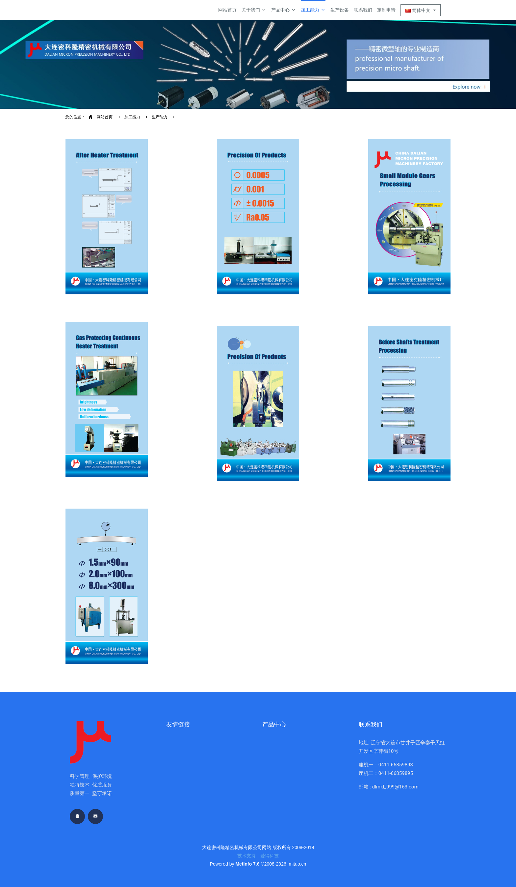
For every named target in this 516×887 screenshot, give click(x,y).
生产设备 (339, 10)
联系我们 (363, 10)
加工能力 (313, 10)
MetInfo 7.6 (247, 864)
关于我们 (254, 10)
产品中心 (283, 10)
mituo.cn (297, 864)
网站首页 (227, 10)
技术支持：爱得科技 (258, 855)
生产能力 (160, 117)
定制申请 (386, 10)
